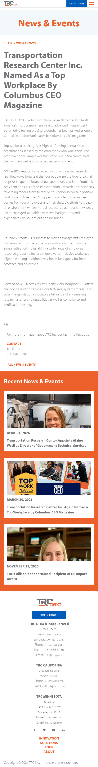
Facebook (35, 727)
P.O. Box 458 (49, 699)
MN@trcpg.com (53, 720)
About (49, 749)
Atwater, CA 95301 (49, 673)
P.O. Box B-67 (49, 626)
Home (11, 3)
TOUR (49, 744)
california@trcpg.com (53, 683)
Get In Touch (76, 3)
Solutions (49, 740)
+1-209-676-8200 (54, 678)
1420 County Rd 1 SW (49, 704)
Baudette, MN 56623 (49, 709)
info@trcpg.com (81, 331)
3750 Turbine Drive (49, 668)
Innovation (49, 735)
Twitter (44, 727)
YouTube (54, 727)
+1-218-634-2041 (54, 714)
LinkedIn (63, 727)
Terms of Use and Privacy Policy (61, 760)
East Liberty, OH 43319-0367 (49, 637)
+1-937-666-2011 (54, 642)
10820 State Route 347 (49, 631)
